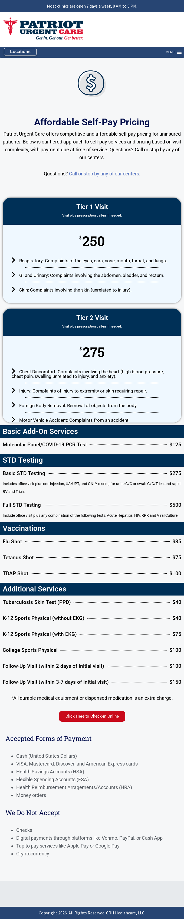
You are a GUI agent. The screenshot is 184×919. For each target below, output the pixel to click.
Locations (20, 51)
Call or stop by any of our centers (104, 173)
